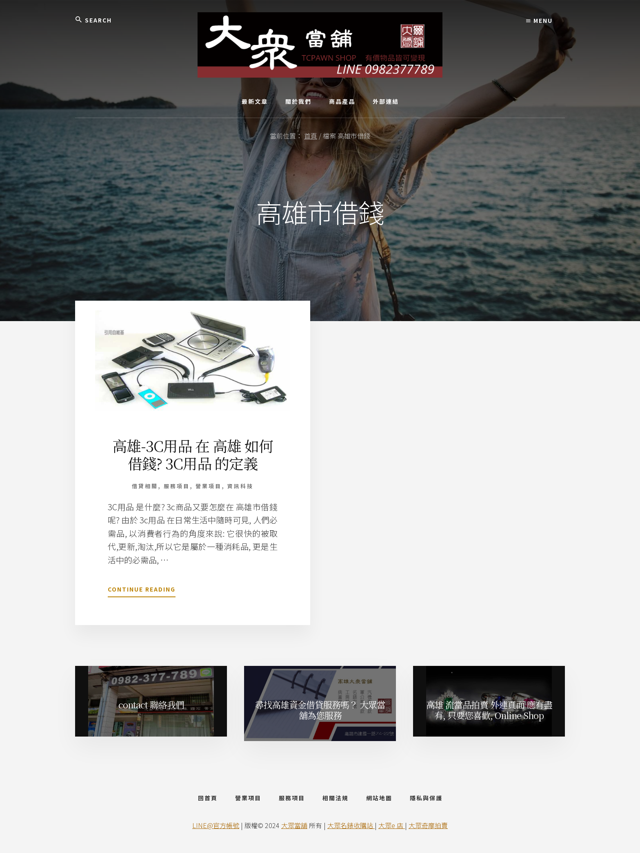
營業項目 (209, 486)
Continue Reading (142, 590)
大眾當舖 (294, 825)
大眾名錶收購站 (351, 825)
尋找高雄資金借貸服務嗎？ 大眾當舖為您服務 (320, 709)
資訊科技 (240, 486)
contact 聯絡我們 (151, 704)
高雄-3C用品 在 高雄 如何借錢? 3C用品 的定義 (192, 454)
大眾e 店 (391, 825)
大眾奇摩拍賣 (428, 825)
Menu (539, 20)
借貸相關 (145, 486)
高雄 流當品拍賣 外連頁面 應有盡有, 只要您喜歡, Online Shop (489, 709)
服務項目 (177, 486)
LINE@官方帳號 (215, 825)
